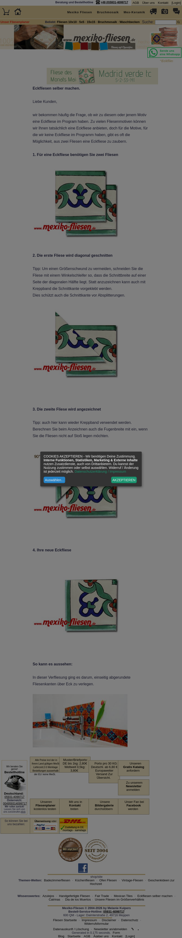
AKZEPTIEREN (123, 480)
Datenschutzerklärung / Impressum (100, 471)
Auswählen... (54, 480)
